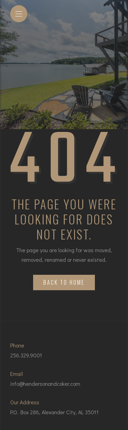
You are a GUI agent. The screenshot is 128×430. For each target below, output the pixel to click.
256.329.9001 (26, 355)
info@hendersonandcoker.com (45, 383)
